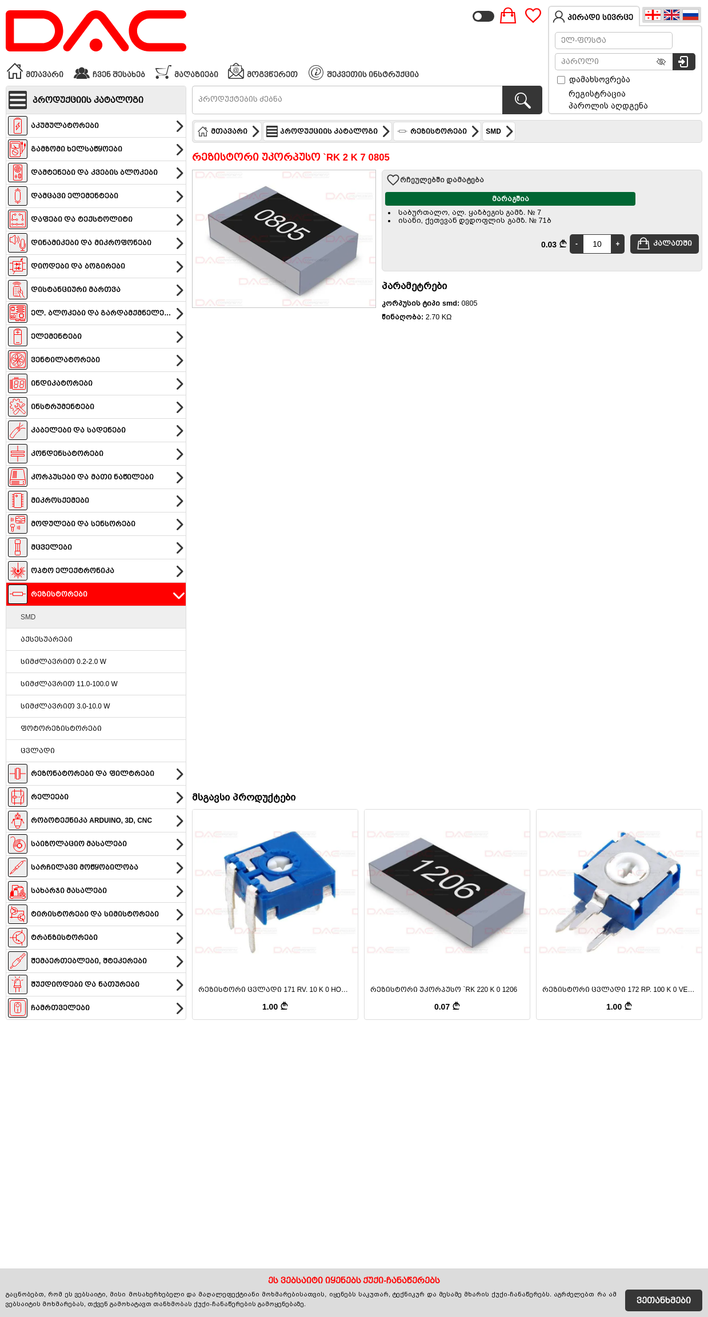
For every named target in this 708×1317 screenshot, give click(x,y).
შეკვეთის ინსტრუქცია (364, 72)
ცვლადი (38, 751)
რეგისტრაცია (597, 93)
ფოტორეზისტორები (61, 728)
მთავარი (35, 71)
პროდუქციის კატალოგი (328, 131)
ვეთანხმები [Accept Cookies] (664, 1300)
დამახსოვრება (593, 79)
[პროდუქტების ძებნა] (522, 100)
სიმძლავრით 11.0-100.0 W (69, 684)
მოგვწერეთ (262, 71)
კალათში (664, 243)
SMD (28, 617)
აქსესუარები (47, 639)
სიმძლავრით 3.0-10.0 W (65, 706)
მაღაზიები (186, 71)
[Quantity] (597, 244)
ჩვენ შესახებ (109, 71)
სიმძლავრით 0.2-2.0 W (63, 662)
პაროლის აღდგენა (608, 105)
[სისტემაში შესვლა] (684, 61)
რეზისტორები (438, 131)
